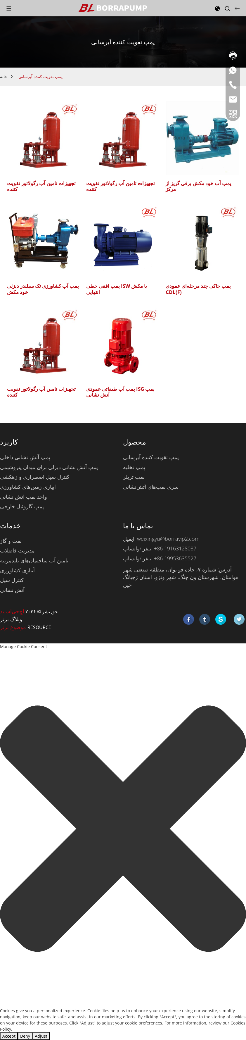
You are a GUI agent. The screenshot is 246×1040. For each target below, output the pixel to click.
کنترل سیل (12, 579)
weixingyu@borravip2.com (168, 538)
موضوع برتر (13, 627)
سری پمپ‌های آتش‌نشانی (151, 486)
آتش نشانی (12, 589)
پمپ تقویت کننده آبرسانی (40, 76)
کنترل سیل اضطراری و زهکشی (35, 476)
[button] (123, 829)
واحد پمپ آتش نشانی (23, 496)
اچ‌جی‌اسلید (12, 611)
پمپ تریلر (134, 476)
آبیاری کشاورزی (17, 570)
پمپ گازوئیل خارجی (22, 506)
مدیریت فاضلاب (17, 550)
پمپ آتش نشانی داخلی (25, 457)
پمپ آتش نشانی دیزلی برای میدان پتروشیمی (49, 467)
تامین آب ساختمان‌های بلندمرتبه (34, 560)
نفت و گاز (11, 540)
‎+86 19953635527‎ (175, 558)
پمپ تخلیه (134, 467)
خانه (3, 76)
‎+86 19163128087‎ (175, 548)
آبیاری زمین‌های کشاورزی (28, 486)
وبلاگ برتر (11, 619)
